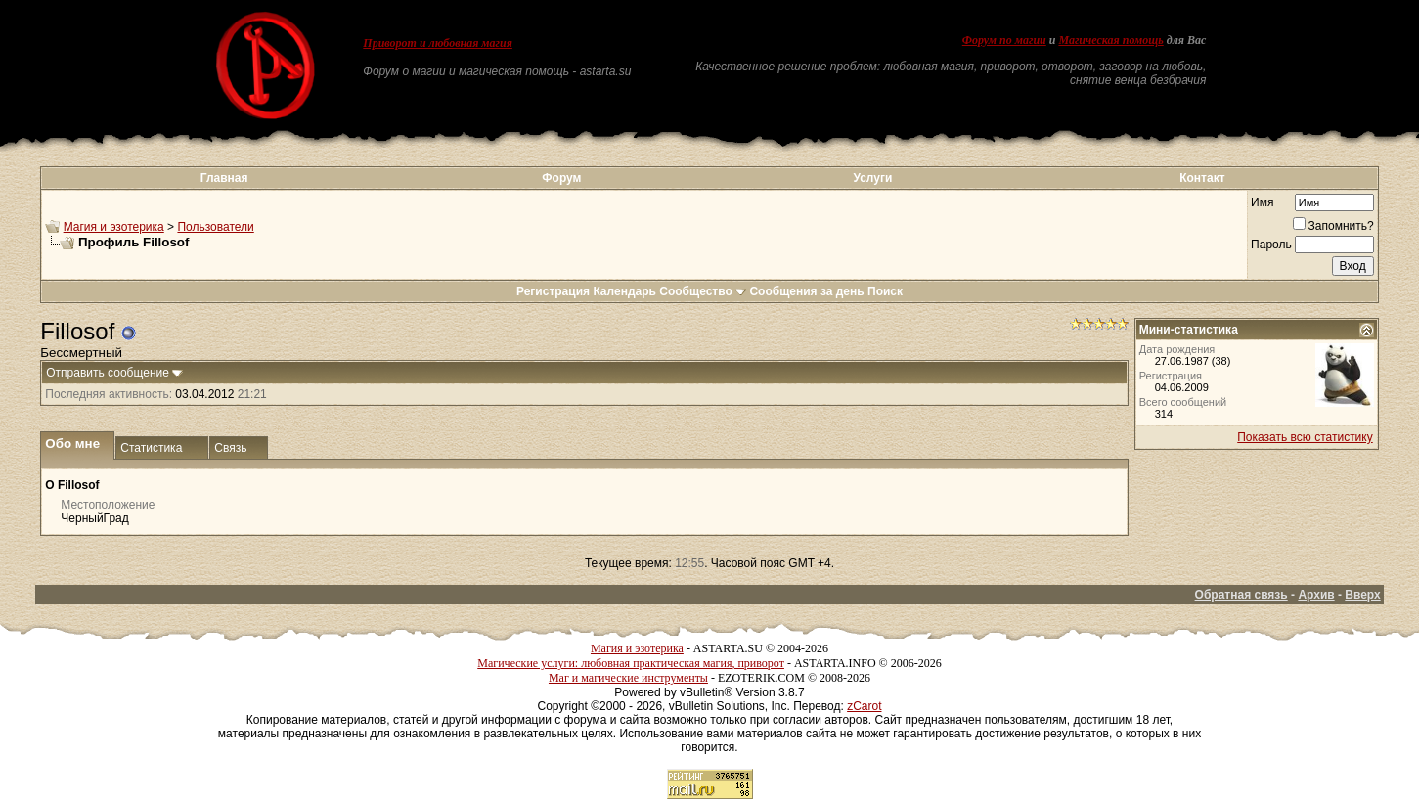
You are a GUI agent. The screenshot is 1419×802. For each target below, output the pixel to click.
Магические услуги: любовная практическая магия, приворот (630, 663)
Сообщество (702, 291)
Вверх (1362, 595)
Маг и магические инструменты (628, 678)
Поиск (885, 291)
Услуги (872, 178)
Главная (224, 178)
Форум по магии (1004, 40)
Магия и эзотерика (114, 227)
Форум (561, 178)
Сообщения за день (806, 291)
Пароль (1271, 244)
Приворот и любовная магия (437, 43)
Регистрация (553, 291)
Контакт (1201, 178)
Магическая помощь (1110, 40)
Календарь (624, 291)
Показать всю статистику (1304, 437)
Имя (1262, 202)
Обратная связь (1241, 595)
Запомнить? (1333, 226)
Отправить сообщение (107, 372)
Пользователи (215, 227)
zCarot (864, 706)
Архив (1316, 595)
